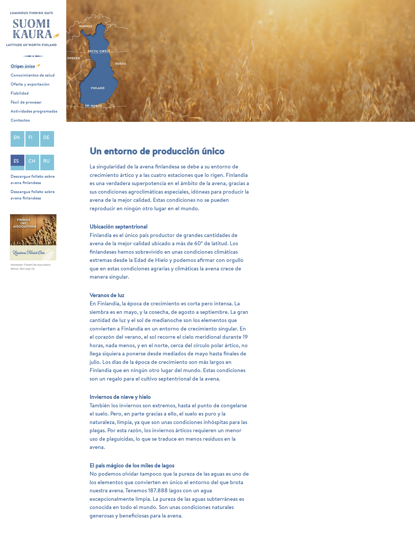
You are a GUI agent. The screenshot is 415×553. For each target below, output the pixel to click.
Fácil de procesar (26, 102)
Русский (47, 162)
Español (17, 162)
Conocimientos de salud (33, 75)
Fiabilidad (20, 93)
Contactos (20, 120)
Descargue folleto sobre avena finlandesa (33, 179)
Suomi (32, 139)
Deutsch (47, 139)
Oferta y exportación (30, 84)
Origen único (23, 66)
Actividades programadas (34, 111)
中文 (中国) (32, 162)
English (17, 139)
